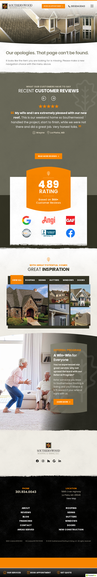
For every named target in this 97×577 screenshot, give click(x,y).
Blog (26, 516)
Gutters (71, 516)
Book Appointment (39, 572)
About (26, 508)
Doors (71, 525)
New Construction (71, 529)
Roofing (71, 508)
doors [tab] (81, 280)
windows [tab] (68, 280)
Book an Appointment (53, 6)
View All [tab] (17, 280)
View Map (71, 498)
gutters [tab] (54, 280)
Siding (71, 512)
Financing (25, 520)
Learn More (63, 402)
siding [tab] (42, 280)
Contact (26, 525)
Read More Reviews (48, 156)
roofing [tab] (30, 280)
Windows (71, 520)
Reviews (26, 512)
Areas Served (25, 529)
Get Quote (64, 572)
